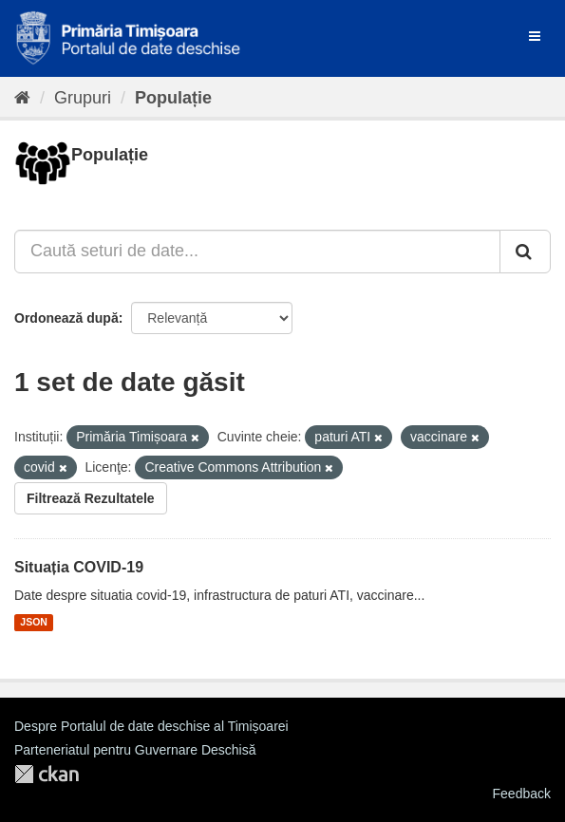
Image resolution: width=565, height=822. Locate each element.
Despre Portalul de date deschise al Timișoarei (151, 726)
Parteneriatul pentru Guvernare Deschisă (134, 749)
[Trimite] (525, 251)
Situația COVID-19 (78, 567)
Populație (173, 97)
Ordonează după (66, 318)
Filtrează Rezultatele (91, 498)
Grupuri (82, 97)
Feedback (522, 793)
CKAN (46, 774)
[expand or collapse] (534, 36)
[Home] (22, 97)
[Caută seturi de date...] (257, 251)
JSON (33, 622)
